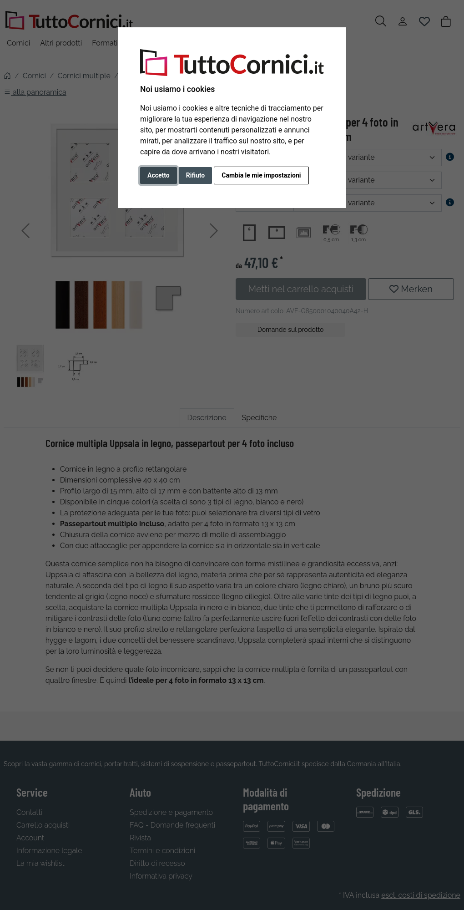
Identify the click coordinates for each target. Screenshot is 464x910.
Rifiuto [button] (195, 175)
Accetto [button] (158, 175)
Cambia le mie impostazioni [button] (261, 175)
